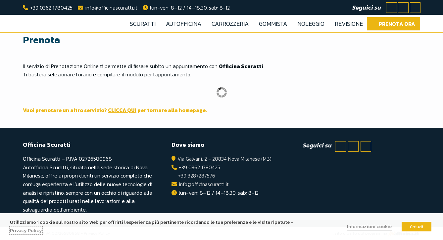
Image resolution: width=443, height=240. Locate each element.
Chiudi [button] (416, 226)
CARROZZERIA (230, 23)
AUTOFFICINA (183, 23)
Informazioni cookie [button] (369, 226)
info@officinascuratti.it (111, 8)
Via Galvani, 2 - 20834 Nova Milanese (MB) (224, 159)
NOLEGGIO (310, 23)
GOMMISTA (273, 23)
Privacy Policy (26, 230)
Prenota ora (397, 24)
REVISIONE (349, 23)
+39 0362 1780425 (51, 8)
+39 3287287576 (195, 176)
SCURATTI (143, 23)
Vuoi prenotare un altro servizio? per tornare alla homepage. (120, 110)
